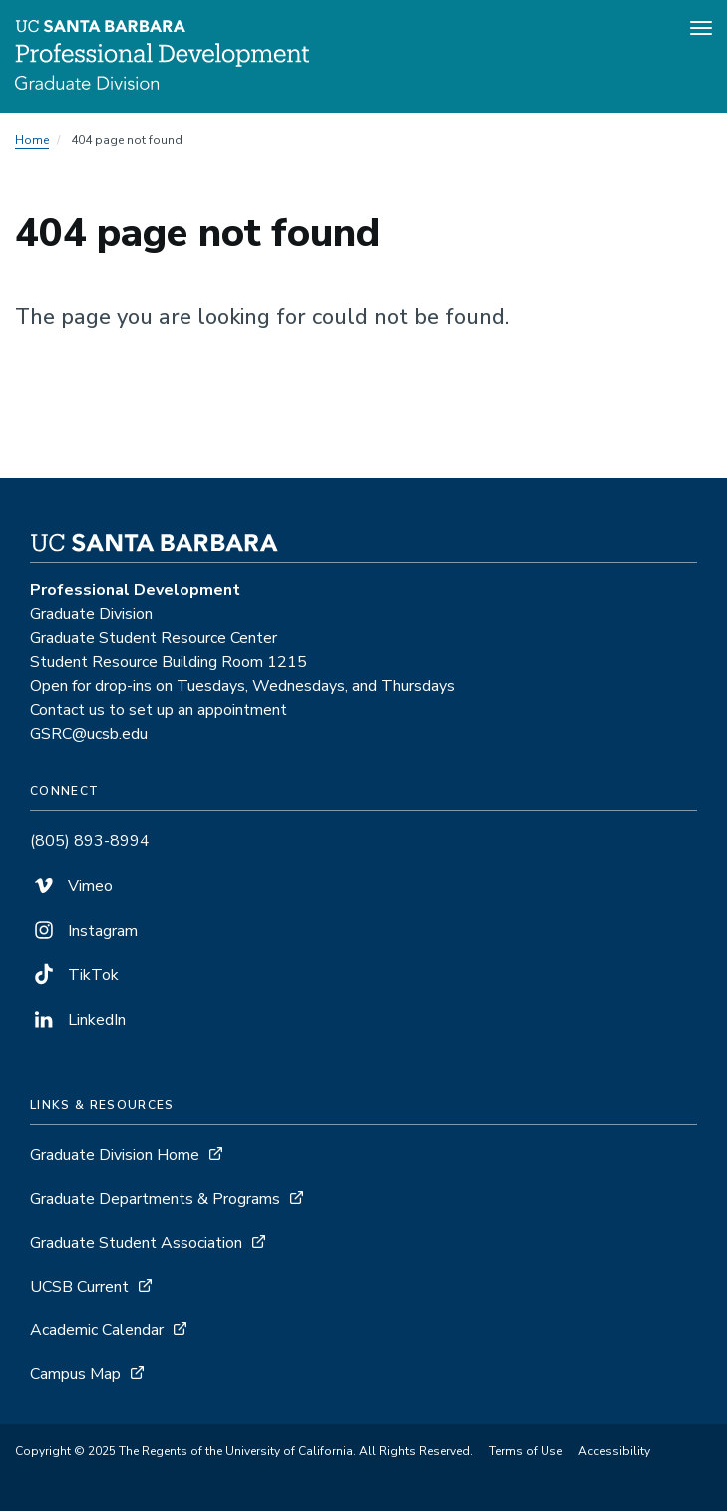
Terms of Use (525, 1451)
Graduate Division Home (114, 1155)
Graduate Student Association (136, 1243)
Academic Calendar (97, 1330)
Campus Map (75, 1374)
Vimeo (71, 886)
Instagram (84, 931)
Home (32, 140)
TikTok (74, 975)
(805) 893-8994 (90, 841)
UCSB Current (79, 1287)
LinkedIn (78, 1020)
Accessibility (614, 1451)
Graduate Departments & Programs (155, 1199)
